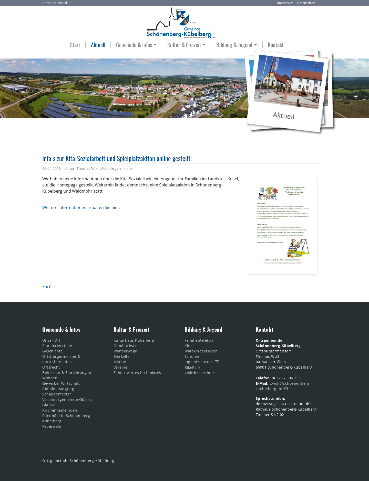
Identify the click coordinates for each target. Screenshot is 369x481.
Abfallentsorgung (58, 388)
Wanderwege (125, 351)
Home (46, 3)
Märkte (120, 361)
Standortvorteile (57, 345)
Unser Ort (51, 340)
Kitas (189, 345)
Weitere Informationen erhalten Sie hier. (81, 207)
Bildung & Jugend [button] (234, 44)
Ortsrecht (51, 367)
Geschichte (52, 351)
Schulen (191, 356)
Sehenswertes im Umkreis (137, 372)
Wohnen (49, 377)
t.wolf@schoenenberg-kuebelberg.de (283, 386)
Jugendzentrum (198, 361)
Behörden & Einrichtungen (66, 372)
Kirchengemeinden (59, 410)
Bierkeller (122, 356)
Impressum (285, 3)
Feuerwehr (52, 426)
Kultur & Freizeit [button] (184, 44)
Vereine (121, 367)
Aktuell (63, 3)
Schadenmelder (56, 394)
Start (75, 44)
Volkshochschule (199, 372)
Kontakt (276, 44)
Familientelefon (198, 340)
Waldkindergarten (201, 351)
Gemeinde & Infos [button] (134, 44)
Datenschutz (306, 3)
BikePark (192, 367)
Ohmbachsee (126, 345)
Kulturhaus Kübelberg (134, 340)
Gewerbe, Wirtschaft (61, 383)
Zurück (49, 286)
